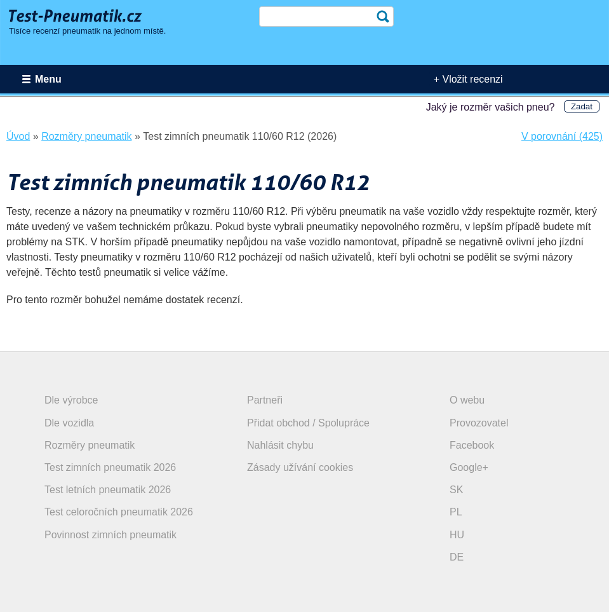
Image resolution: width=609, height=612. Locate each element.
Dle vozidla (69, 423)
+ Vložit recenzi (468, 79)
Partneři (265, 400)
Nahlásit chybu (280, 445)
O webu (467, 400)
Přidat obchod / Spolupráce (308, 423)
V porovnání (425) (562, 136)
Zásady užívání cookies (300, 467)
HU (457, 534)
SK (456, 489)
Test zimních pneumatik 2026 (110, 467)
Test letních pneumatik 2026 (107, 489)
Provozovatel (479, 423)
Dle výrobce (71, 400)
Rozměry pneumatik (89, 445)
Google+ (469, 467)
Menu (48, 79)
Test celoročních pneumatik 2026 (118, 512)
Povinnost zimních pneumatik (110, 534)
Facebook (472, 445)
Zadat (581, 106)
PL (456, 512)
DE (457, 557)
